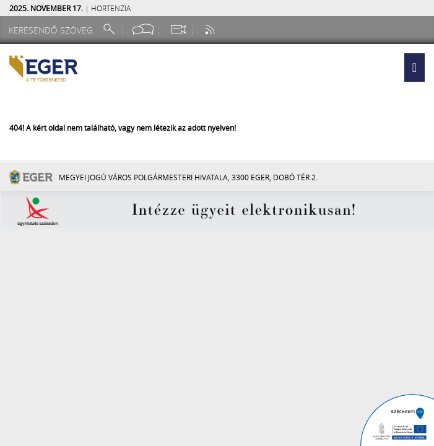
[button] (414, 67)
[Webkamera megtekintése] (178, 29)
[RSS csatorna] (211, 29)
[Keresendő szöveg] (52, 30)
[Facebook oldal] (143, 29)
